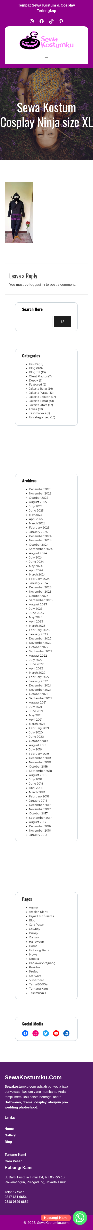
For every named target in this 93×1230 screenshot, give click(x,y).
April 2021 (38, 704)
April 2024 (38, 591)
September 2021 (42, 688)
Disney (36, 936)
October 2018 (40, 740)
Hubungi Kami (40, 949)
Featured (38, 385)
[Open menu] (46, 56)
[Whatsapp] (80, 1218)
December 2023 (41, 604)
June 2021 (38, 698)
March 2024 (39, 594)
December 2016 (41, 785)
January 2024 (40, 601)
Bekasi (36, 369)
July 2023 (38, 620)
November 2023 (41, 607)
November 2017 (41, 772)
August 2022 (40, 656)
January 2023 (40, 639)
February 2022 (41, 672)
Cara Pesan (39, 930)
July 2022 (38, 659)
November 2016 (41, 789)
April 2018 (38, 756)
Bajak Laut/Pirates (42, 923)
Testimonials (39, 407)
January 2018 (40, 766)
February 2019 (40, 730)
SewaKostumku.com (33, 1077)
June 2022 (38, 662)
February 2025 (41, 558)
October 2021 (40, 685)
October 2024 (40, 572)
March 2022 (39, 669)
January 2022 (40, 675)
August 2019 (39, 724)
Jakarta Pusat (40, 391)
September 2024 (42, 575)
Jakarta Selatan (41, 394)
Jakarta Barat (40, 388)
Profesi (36, 965)
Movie (36, 952)
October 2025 (40, 536)
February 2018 (40, 763)
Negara (37, 956)
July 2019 (38, 727)
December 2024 (41, 565)
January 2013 (40, 792)
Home (36, 946)
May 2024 (38, 588)
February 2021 (40, 711)
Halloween (38, 942)
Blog (35, 373)
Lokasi (36, 404)
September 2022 (42, 653)
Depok (36, 382)
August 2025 (40, 539)
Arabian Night (40, 920)
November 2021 (41, 682)
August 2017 (39, 782)
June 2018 (38, 753)
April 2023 (38, 630)
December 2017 (41, 769)
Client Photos (40, 379)
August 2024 (40, 578)
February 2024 (41, 597)
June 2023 (38, 623)
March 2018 (39, 759)
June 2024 (38, 584)
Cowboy (37, 933)
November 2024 (41, 568)
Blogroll (37, 376)
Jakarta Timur (40, 397)
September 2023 (42, 614)
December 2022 (41, 643)
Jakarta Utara (40, 400)
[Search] (58, 320)
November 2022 (41, 646)
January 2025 (40, 562)
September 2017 (42, 779)
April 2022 (38, 666)
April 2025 (38, 552)
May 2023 (38, 627)
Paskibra (37, 962)
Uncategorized (41, 410)
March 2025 (39, 555)
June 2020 (38, 717)
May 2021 (38, 701)
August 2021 (39, 691)
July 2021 (38, 695)
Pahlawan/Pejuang (43, 959)
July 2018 (38, 750)
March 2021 (39, 708)
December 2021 (41, 678)
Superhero (39, 972)
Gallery (37, 939)
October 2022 (40, 649)
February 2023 (41, 636)
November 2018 (41, 737)
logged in (37, 294)
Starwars (37, 968)
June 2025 (38, 545)
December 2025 (41, 529)
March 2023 (39, 633)
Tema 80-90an (41, 975)
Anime (36, 917)
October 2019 (40, 721)
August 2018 (39, 747)
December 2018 (41, 733)
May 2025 (38, 549)
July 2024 (38, 581)
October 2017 (40, 776)
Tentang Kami (40, 978)
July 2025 (38, 542)
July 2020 (38, 714)
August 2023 (40, 617)
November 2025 (41, 533)
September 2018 (42, 743)
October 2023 (40, 610)
